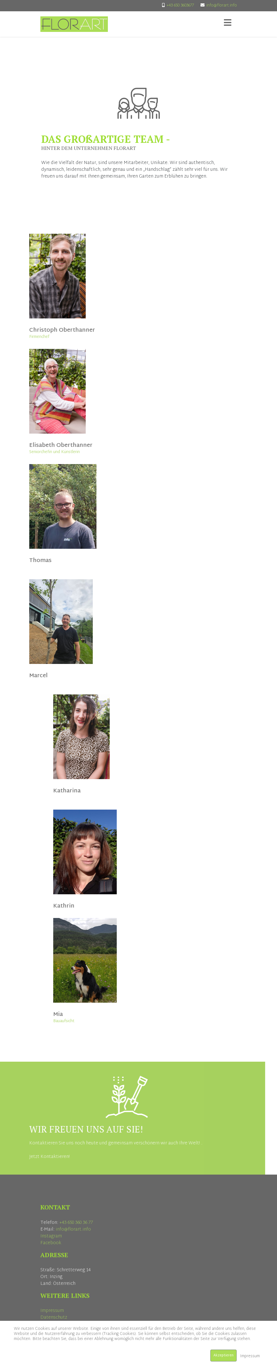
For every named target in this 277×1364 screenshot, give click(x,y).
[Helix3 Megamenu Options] (227, 23)
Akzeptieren (223, 1355)
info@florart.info (221, 5)
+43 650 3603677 (180, 5)
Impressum (250, 1356)
